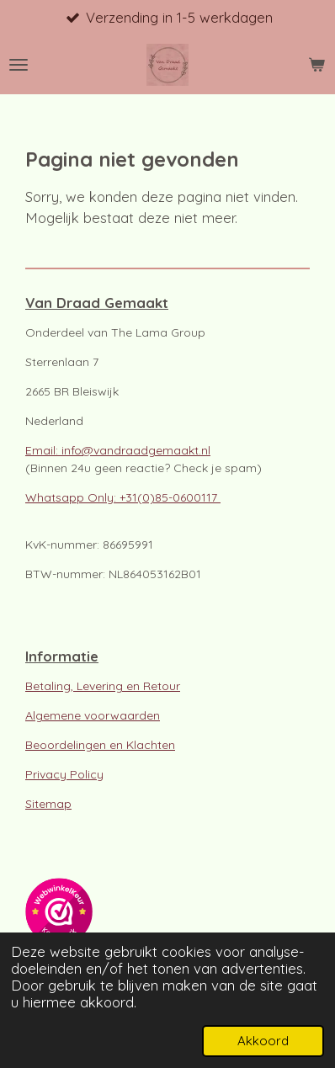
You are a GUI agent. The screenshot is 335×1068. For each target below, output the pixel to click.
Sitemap (48, 803)
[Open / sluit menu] (18, 64)
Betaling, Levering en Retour (102, 685)
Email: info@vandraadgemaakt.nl (117, 450)
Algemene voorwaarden (92, 715)
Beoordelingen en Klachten (100, 744)
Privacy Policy (64, 774)
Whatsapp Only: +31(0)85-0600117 (123, 497)
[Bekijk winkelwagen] (316, 64)
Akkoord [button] (263, 1041)
